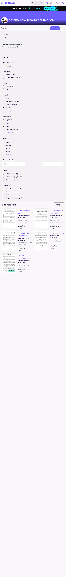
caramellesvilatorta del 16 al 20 (31, 20)
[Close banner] (64, 8)
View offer (49, 8)
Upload (50, 3)
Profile (3, 28)
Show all (10, 111)
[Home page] (8, 3)
